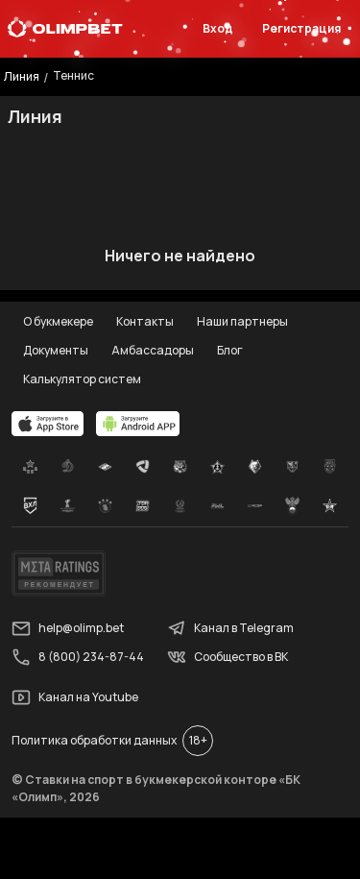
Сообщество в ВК (227, 657)
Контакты (145, 321)
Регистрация (301, 28)
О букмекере (58, 321)
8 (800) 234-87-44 (78, 657)
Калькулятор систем (82, 379)
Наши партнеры (242, 321)
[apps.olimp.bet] (48, 423)
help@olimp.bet (68, 628)
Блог (230, 350)
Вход (218, 28)
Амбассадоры (152, 350)
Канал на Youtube (75, 697)
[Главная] (65, 28)
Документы (55, 350)
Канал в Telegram (230, 628)
